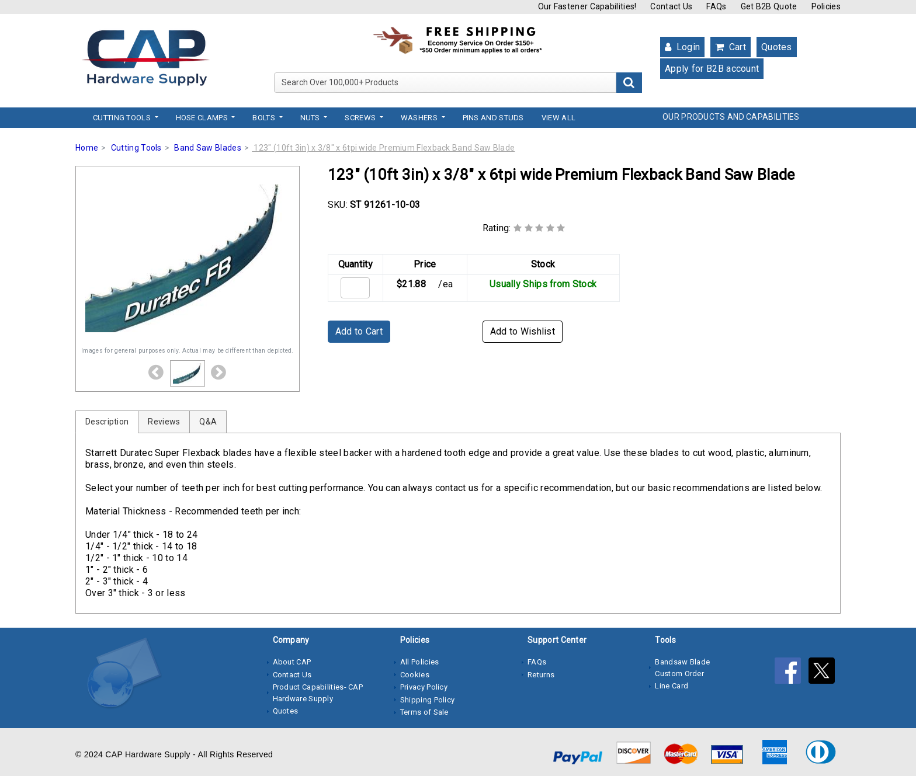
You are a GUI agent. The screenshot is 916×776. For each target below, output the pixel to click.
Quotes (776, 47)
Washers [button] (420, 117)
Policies (826, 6)
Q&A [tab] (208, 421)
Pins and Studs (493, 117)
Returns (541, 674)
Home (86, 147)
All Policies (419, 661)
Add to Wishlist (523, 331)
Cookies (414, 674)
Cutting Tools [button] (122, 117)
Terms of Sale (424, 712)
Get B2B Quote (769, 6)
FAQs (716, 6)
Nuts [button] (311, 117)
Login (682, 47)
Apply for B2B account (712, 68)
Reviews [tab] (164, 421)
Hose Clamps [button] (203, 117)
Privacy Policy (423, 687)
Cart (730, 47)
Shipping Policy (427, 699)
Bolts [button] (264, 117)
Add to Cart (359, 331)
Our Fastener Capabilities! (587, 6)
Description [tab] (107, 421)
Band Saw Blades (207, 147)
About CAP (292, 661)
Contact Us (671, 6)
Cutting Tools (136, 147)
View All (558, 117)
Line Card (671, 685)
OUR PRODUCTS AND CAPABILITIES (731, 116)
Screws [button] (361, 117)
